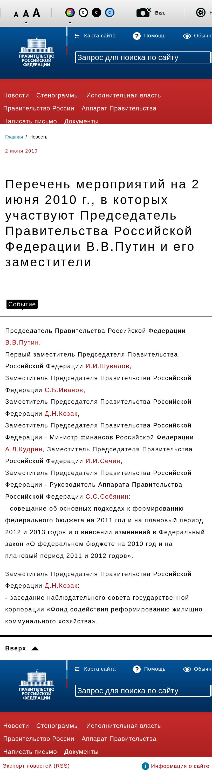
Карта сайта (100, 35)
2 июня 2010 (21, 151)
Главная (14, 137)
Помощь (155, 35)
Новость (38, 137)
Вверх (15, 648)
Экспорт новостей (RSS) (36, 766)
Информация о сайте (180, 766)
